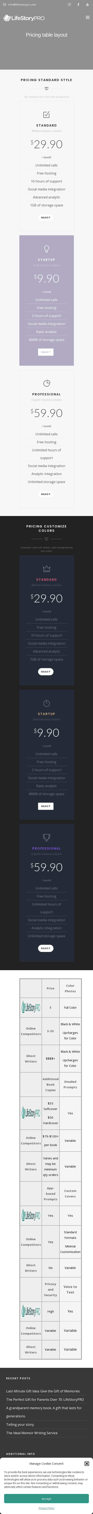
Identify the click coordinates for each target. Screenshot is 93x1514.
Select (46, 217)
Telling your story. (20, 1424)
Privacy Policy (46, 1508)
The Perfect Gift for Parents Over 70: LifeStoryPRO (45, 1399)
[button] (87, 1464)
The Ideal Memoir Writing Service (32, 1433)
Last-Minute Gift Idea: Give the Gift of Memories (43, 1391)
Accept (46, 1499)
